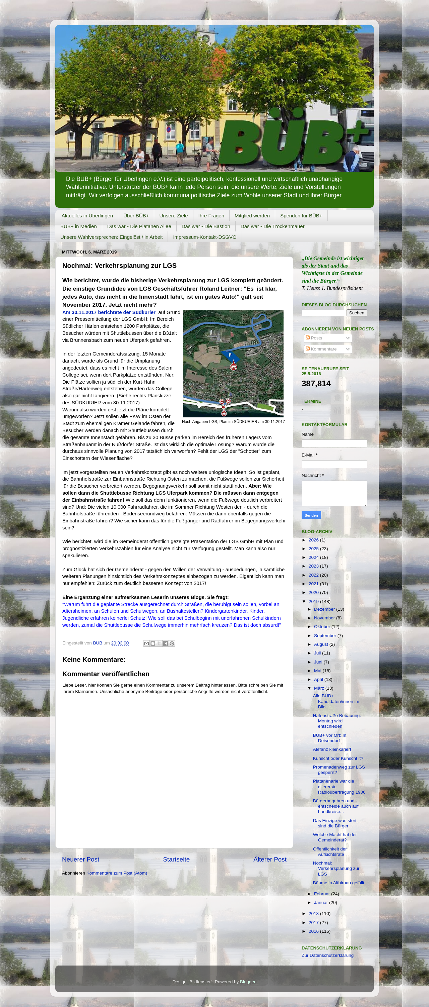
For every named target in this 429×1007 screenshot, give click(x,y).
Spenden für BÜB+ (301, 215)
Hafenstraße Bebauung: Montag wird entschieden (337, 721)
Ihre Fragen (211, 215)
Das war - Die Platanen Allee (139, 226)
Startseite (176, 859)
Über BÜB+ (136, 215)
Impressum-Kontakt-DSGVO (204, 237)
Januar (321, 902)
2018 (314, 913)
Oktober (322, 626)
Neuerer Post (80, 859)
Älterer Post (270, 859)
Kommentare (321, 348)
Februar (322, 893)
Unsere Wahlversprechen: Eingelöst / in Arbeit (111, 237)
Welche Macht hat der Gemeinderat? (335, 837)
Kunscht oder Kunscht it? (338, 758)
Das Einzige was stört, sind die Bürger (335, 823)
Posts (314, 337)
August (321, 644)
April (319, 679)
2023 (314, 566)
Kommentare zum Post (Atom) (116, 873)
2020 (314, 592)
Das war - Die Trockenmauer (273, 226)
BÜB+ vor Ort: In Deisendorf (329, 738)
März (319, 688)
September (326, 635)
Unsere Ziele (173, 215)
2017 (314, 922)
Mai (318, 670)
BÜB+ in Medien (78, 226)
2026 (314, 539)
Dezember (325, 609)
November (325, 617)
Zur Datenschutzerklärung (328, 955)
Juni (319, 662)
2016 (314, 931)
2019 (314, 601)
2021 (314, 583)
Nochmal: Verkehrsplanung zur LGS (336, 868)
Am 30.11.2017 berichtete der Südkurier (109, 312)
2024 (314, 557)
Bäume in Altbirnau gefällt (338, 882)
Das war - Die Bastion (206, 226)
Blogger (247, 981)
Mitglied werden (252, 215)
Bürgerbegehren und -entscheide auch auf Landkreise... (336, 806)
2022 (314, 575)
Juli (318, 653)
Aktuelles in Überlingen (87, 215)
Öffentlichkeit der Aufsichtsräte (330, 851)
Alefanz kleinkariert (332, 749)
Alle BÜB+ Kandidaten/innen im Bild (336, 701)
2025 (314, 548)
